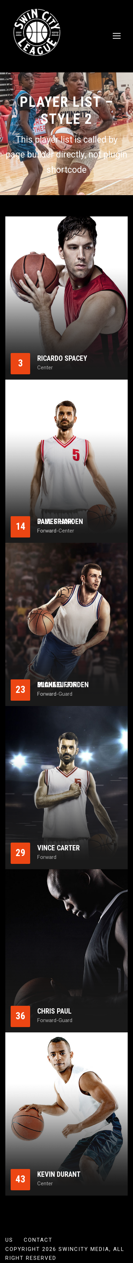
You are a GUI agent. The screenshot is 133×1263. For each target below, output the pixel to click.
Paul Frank (55, 521)
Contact (38, 1240)
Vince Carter (58, 848)
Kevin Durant (59, 1174)
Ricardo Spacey (62, 358)
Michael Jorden (63, 684)
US (9, 1240)
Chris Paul (54, 1011)
